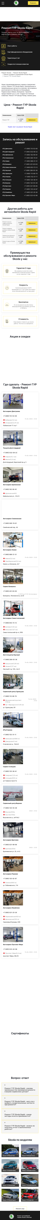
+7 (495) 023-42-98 (31, 195)
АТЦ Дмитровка (7, 148)
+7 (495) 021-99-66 (31, 186)
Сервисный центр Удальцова (13, 691)
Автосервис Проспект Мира (13, 944)
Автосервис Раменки (10, 874)
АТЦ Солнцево (6, 180)
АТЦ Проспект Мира (8, 195)
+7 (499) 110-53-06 (31, 148)
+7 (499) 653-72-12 (31, 167)
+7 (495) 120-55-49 (31, 183)
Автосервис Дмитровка (11, 411)
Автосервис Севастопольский (13, 618)
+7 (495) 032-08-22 (31, 152)
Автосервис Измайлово (11, 908)
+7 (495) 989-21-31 (31, 161)
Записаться (31, 120)
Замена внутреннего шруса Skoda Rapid (8, 236)
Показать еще (20, 1208)
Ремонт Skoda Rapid (20, 73)
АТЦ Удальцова (7, 173)
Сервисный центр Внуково (12, 803)
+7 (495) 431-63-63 (31, 164)
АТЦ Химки (5, 161)
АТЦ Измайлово (7, 192)
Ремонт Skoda (6, 73)
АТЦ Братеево (6, 186)
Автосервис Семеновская (12, 518)
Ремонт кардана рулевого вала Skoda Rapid (8, 230)
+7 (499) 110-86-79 (31, 173)
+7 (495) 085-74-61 (31, 158)
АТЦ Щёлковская (7, 155)
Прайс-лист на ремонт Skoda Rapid (20, 127)
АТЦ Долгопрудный (8, 151)
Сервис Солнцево (9, 766)
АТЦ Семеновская (8, 158)
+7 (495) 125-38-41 (31, 180)
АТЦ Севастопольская (9, 167)
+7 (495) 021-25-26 (31, 192)
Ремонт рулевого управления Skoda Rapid (18, 74)
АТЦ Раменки (6, 189)
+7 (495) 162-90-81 (31, 155)
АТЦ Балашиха (6, 164)
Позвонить (33, 3)
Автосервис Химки (9, 550)
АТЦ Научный (6, 170)
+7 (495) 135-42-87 (31, 189)
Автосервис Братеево (10, 840)
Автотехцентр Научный (11, 655)
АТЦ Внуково (6, 183)
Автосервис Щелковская (12, 484)
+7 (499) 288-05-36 (31, 170)
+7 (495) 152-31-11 (31, 176)
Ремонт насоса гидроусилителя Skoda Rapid (7, 223)
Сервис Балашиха (9, 586)
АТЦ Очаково (6, 176)
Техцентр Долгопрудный (11, 448)
